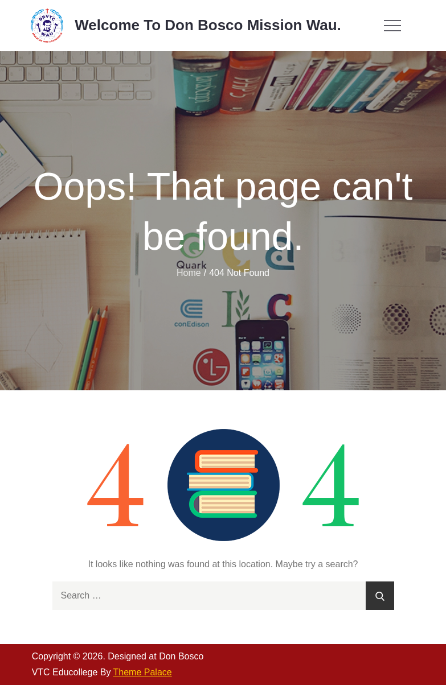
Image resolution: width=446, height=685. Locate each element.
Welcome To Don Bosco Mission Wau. (208, 25)
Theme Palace (142, 672)
